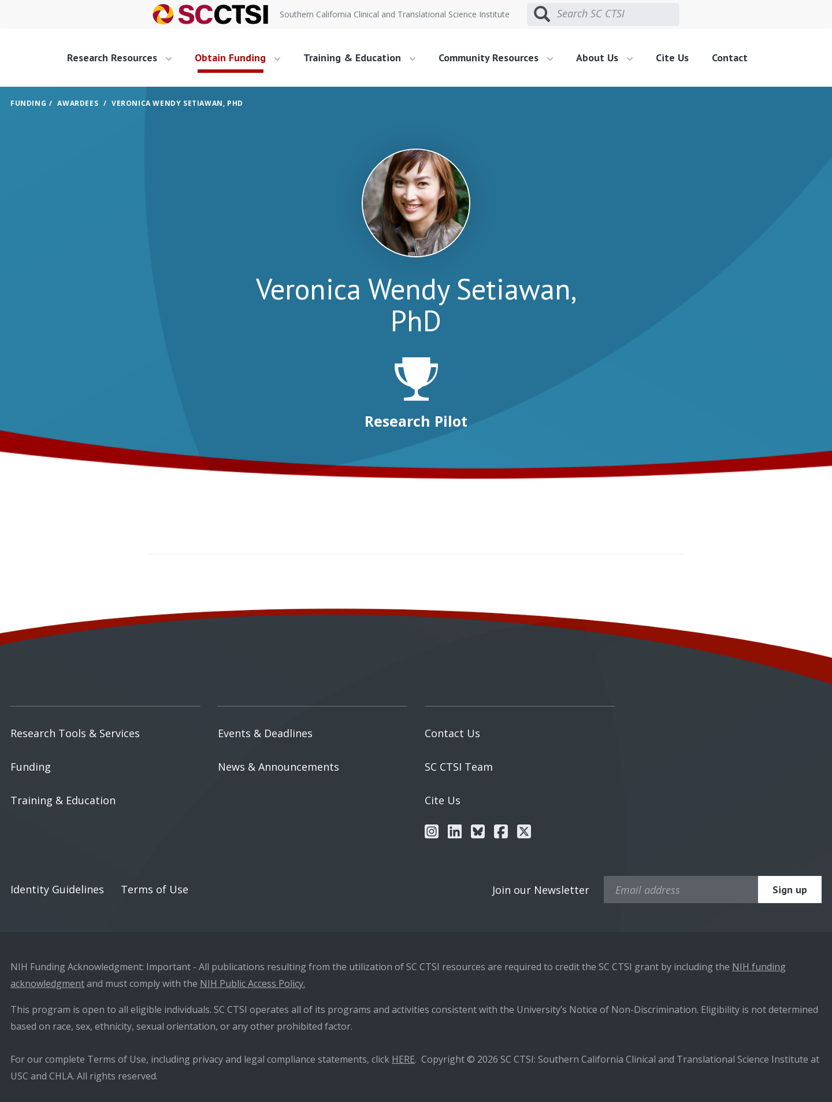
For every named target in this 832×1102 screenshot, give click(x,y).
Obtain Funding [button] (237, 57)
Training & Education (63, 800)
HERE (403, 1059)
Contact (730, 57)
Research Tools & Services (75, 733)
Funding (28, 103)
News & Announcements (278, 767)
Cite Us (672, 57)
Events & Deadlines (265, 733)
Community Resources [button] (496, 57)
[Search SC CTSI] (618, 14)
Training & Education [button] (359, 57)
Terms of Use (154, 889)
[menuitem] (123, 58)
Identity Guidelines (57, 889)
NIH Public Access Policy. (252, 983)
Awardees (77, 103)
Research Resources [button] (119, 57)
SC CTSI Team (459, 767)
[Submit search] (542, 14)
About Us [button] (604, 57)
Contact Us (452, 733)
